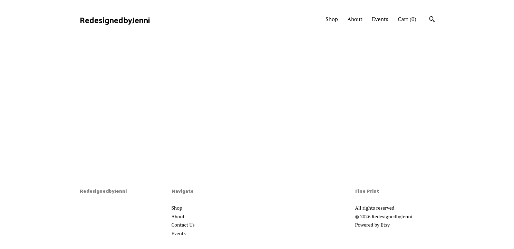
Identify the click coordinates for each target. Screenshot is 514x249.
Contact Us (183, 224)
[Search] (432, 20)
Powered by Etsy (372, 224)
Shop (332, 19)
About (354, 19)
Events (380, 19)
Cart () (407, 19)
